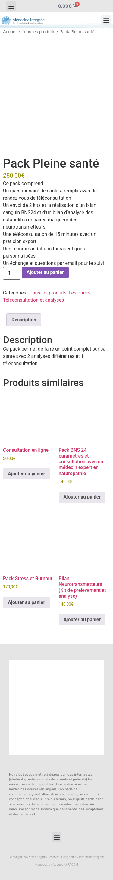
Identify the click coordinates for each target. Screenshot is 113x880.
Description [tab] (23, 320)
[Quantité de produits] (11, 273)
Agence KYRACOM (65, 864)
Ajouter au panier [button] (26, 474)
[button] (11, 6)
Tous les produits (38, 31)
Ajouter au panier (45, 272)
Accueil (10, 31)
